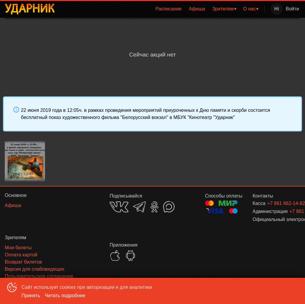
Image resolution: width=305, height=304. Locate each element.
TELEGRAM (139, 206)
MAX (169, 206)
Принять (30, 295)
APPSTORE (115, 255)
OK (154, 206)
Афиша (197, 8)
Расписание (168, 8)
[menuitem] (168, 9)
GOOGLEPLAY (130, 255)
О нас (249, 8)
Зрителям (223, 8)
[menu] (161, 9)
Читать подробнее (65, 295)
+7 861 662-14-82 (276, 203)
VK (119, 206)
